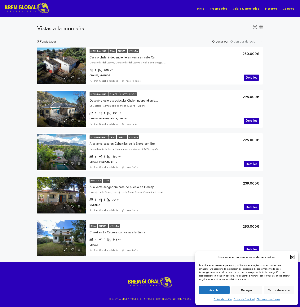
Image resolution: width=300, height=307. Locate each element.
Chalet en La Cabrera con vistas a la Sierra (117, 232)
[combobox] (246, 42)
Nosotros (271, 9)
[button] (292, 257)
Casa (112, 51)
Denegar (246, 290)
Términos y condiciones (268, 299)
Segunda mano (98, 51)
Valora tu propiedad (246, 9)
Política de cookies (223, 299)
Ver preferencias (279, 290)
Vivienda (133, 51)
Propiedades (218, 9)
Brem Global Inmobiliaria (106, 81)
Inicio (200, 9)
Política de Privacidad (244, 299)
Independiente (128, 94)
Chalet (122, 51)
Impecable (95, 180)
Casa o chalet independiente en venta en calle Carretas (126, 57)
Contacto (288, 9)
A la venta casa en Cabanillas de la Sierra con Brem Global (128, 143)
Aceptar (214, 290)
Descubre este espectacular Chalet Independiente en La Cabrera (132, 100)
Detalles (251, 77)
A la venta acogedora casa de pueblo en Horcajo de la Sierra (130, 187)
